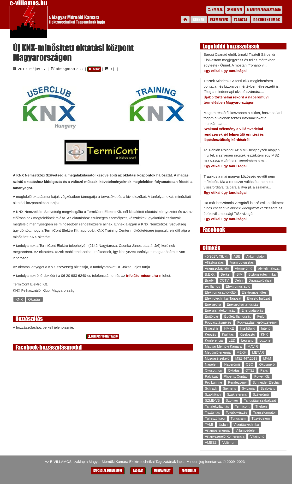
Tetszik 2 (94, 69)
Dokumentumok (266, 20)
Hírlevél (234, 10)
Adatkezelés (189, 470)
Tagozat (241, 20)
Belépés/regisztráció (263, 10)
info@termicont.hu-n (143, 275)
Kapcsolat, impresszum (107, 470)
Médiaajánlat (162, 470)
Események (219, 20)
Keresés (215, 10)
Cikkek (198, 20)
